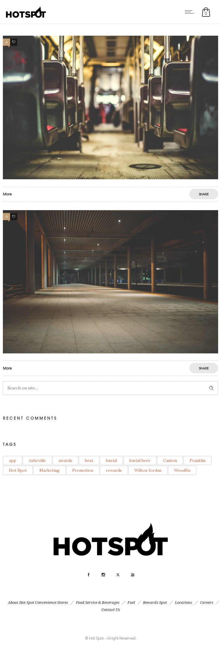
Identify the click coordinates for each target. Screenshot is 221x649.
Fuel (131, 602)
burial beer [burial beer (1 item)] (139, 460)
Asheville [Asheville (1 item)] (37, 460)
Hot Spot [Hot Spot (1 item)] (18, 470)
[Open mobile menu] (191, 12)
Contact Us (110, 610)
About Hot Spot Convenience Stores (38, 602)
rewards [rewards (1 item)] (114, 470)
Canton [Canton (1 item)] (170, 460)
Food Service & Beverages (97, 602)
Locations (183, 602)
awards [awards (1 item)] (65, 460)
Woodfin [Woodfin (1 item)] (182, 470)
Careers (206, 602)
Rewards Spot (155, 602)
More (7, 194)
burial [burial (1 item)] (111, 460)
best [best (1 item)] (89, 460)
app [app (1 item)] (12, 460)
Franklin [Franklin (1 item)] (197, 460)
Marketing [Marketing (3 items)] (49, 470)
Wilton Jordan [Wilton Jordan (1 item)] (147, 470)
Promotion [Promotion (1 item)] (82, 470)
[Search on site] (110, 388)
